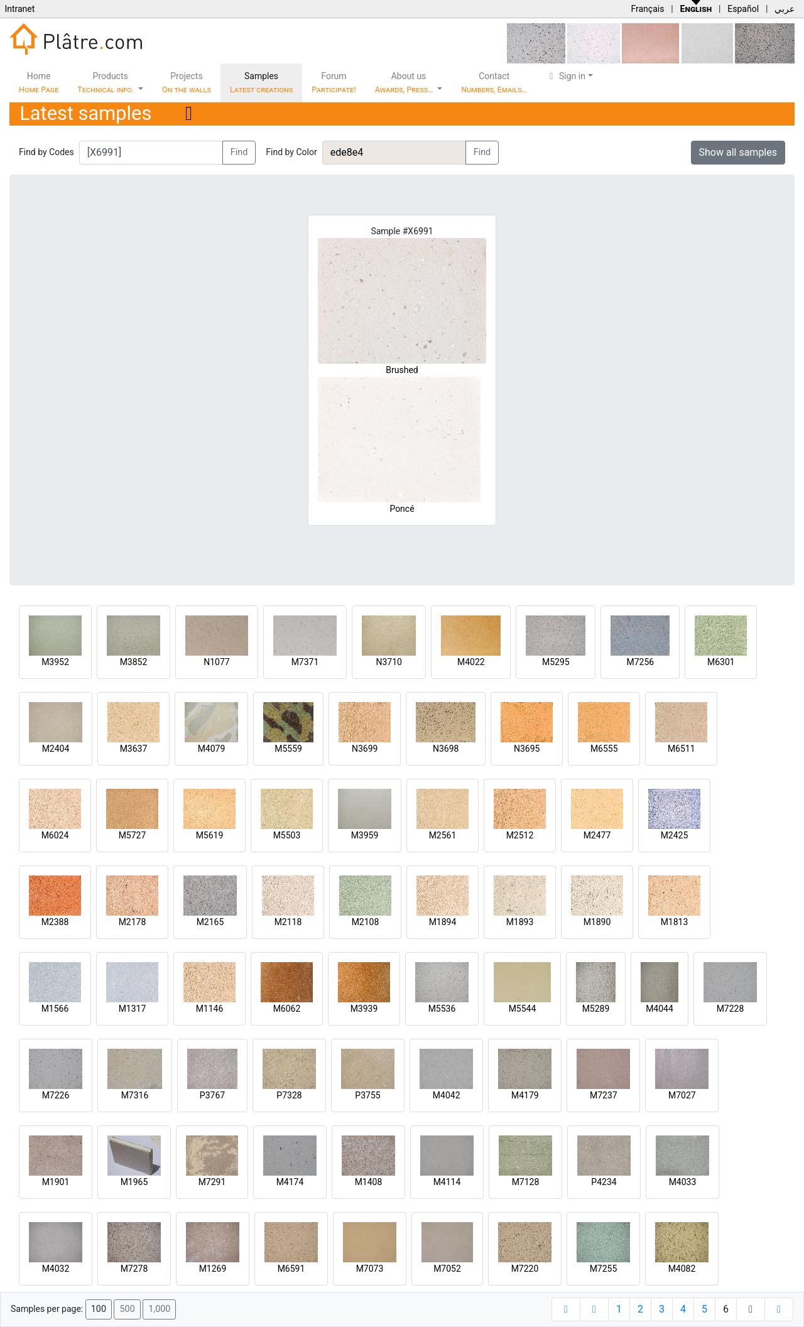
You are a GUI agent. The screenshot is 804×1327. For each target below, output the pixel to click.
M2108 (365, 922)
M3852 (134, 662)
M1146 (210, 1009)
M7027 (682, 1095)
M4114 (447, 1182)
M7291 (212, 1182)
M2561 (443, 835)
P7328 (289, 1095)
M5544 (522, 1009)
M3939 (364, 1009)
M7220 (525, 1269)
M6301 (721, 662)
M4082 (682, 1269)
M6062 (287, 1009)
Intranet (19, 9)
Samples (261, 82)
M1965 (134, 1182)
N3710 (388, 662)
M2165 (210, 922)
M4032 (56, 1269)
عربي (784, 9)
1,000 (159, 1309)
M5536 (442, 1009)
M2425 (674, 835)
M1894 (443, 922)
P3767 (212, 1095)
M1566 (55, 1009)
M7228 (730, 1009)
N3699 (365, 749)
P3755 (367, 1095)
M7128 (526, 1182)
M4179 (525, 1095)
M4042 (446, 1095)
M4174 (290, 1182)
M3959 (365, 835)
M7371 (305, 662)
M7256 (640, 662)
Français (647, 9)
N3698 (446, 749)
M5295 (556, 662)
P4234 (603, 1182)
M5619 (210, 835)
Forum (334, 82)
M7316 (135, 1095)
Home (38, 82)
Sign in (565, 76)
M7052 (447, 1269)
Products (106, 82)
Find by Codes (46, 152)
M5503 (287, 835)
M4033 (683, 1182)
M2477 (597, 835)
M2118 (288, 922)
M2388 (55, 922)
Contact (494, 82)
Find (239, 152)
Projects (186, 82)
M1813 (674, 922)
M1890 (597, 922)
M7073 (370, 1269)
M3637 (134, 749)
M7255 (603, 1269)
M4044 (659, 1009)
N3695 (527, 749)
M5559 (288, 749)
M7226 (56, 1095)
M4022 (471, 662)
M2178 (132, 922)
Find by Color (291, 152)
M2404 (56, 749)
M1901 (56, 1182)
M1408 (369, 1182)
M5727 (132, 835)
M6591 (291, 1269)
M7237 (603, 1095)
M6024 (55, 835)
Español (743, 9)
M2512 (520, 835)
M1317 (132, 1009)
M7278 (134, 1269)
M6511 (681, 749)
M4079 (211, 749)
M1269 (213, 1269)
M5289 (596, 1009)
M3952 (55, 662)
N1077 (216, 662)
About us (405, 82)
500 (126, 1309)
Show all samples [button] (738, 152)
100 (98, 1309)
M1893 (520, 922)
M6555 (604, 749)
